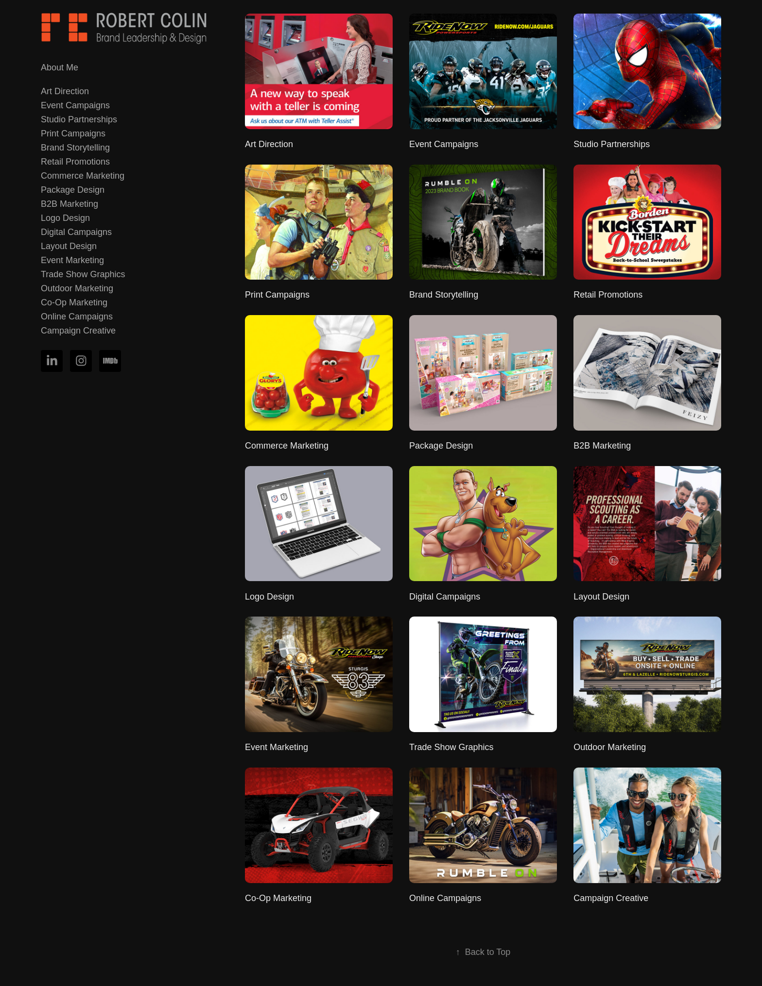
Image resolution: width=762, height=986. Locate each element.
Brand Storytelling (75, 147)
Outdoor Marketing (77, 288)
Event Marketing (72, 260)
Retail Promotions (75, 162)
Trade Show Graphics (83, 274)
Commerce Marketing (82, 176)
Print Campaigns (73, 133)
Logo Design (65, 218)
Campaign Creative (78, 330)
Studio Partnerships (79, 119)
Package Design (72, 190)
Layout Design (69, 246)
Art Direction (65, 91)
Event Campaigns (75, 105)
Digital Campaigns (76, 232)
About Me (59, 67)
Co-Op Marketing (74, 302)
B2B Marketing (69, 204)
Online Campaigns (77, 316)
